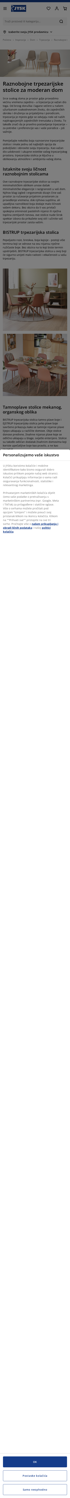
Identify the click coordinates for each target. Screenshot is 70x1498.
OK (35, 1462)
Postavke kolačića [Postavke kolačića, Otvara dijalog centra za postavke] (35, 1475)
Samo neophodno (35, 1489)
